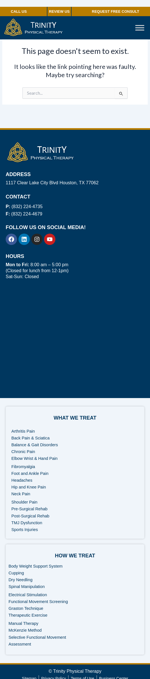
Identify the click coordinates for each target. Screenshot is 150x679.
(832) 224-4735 (24, 206)
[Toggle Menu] (139, 28)
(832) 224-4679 (24, 213)
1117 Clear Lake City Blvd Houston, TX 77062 (52, 182)
